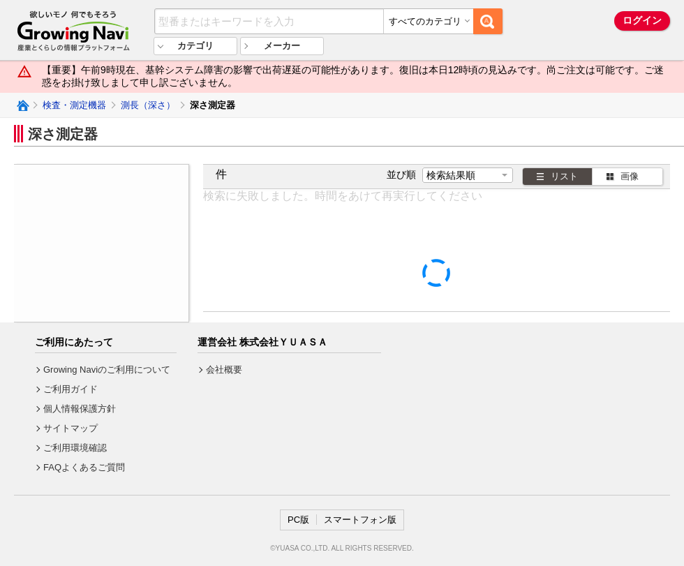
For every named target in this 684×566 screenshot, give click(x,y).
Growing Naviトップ (22, 105)
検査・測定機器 (74, 105)
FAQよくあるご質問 (84, 467)
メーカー (282, 45)
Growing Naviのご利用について (106, 369)
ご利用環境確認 (75, 447)
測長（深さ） (148, 105)
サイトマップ (70, 428)
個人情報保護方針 (79, 408)
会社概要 (224, 369)
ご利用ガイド (70, 389)
